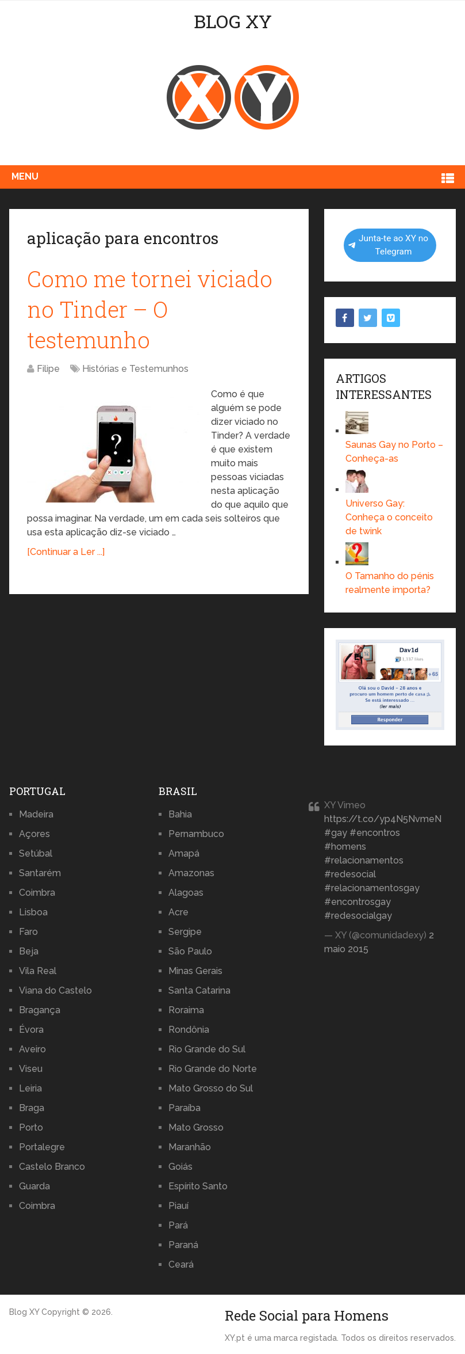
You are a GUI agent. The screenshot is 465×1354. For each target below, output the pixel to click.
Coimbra (37, 892)
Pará (178, 1225)
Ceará (181, 1264)
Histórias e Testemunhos (135, 368)
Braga (31, 1107)
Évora (31, 1029)
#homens (345, 846)
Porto (31, 1127)
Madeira (36, 814)
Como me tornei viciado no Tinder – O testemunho (149, 309)
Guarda (34, 1186)
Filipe (48, 368)
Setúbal (35, 853)
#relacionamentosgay (372, 888)
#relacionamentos (363, 860)
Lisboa (33, 912)
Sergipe (185, 931)
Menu (25, 176)
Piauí (178, 1205)
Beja (29, 951)
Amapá (183, 853)
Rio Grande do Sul (206, 1049)
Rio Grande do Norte (212, 1068)
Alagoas (185, 892)
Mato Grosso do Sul (210, 1088)
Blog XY (233, 21)
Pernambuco (196, 833)
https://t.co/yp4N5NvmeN (382, 818)
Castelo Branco (52, 1166)
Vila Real (37, 970)
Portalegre (42, 1147)
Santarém (40, 873)
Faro (28, 931)
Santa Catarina (199, 990)
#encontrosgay (357, 901)
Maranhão (189, 1147)
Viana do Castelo (55, 990)
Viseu (31, 1068)
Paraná (183, 1244)
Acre (178, 912)
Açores (34, 833)
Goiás (180, 1166)
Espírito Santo (198, 1186)
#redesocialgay (358, 915)
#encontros (374, 832)
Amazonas (191, 873)
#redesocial (350, 874)
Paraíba (184, 1107)
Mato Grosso (196, 1127)
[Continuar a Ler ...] (66, 551)
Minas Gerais (195, 970)
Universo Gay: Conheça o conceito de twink (389, 517)
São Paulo (190, 951)
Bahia (180, 814)
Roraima (186, 1010)
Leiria (30, 1088)
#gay (335, 832)
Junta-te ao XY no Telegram (388, 245)
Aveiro (32, 1049)
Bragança (39, 1010)
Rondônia (188, 1029)
